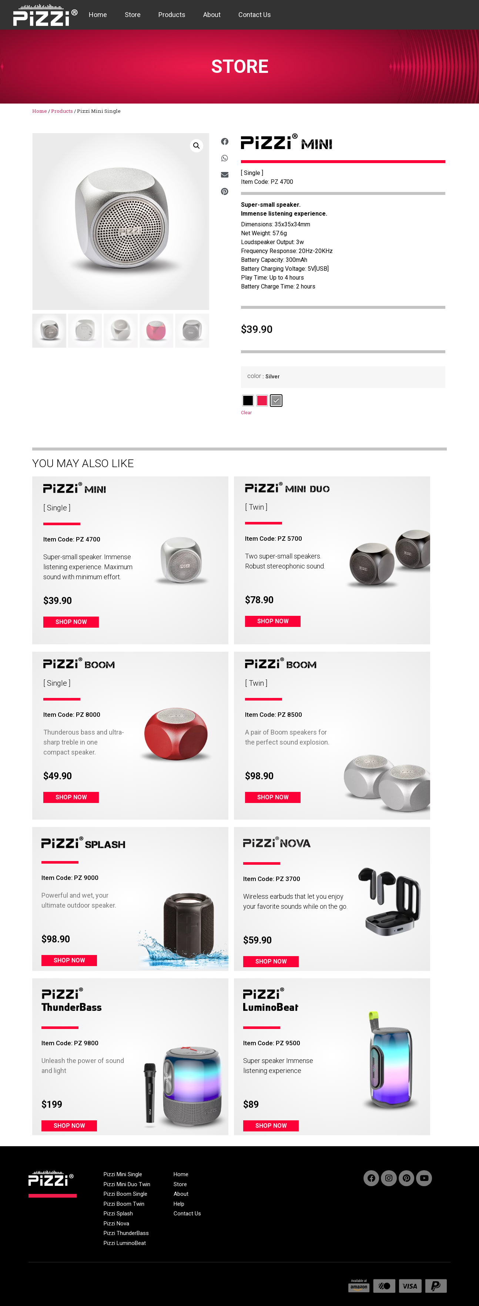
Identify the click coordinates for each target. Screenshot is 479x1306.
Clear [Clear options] (246, 412)
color (254, 375)
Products (171, 14)
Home (98, 14)
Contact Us (254, 14)
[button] (196, 145)
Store (133, 14)
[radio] (248, 400)
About (212, 14)
